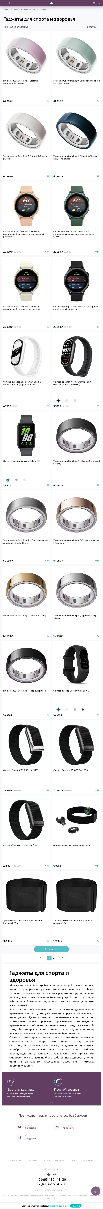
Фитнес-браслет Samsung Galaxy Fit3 (21, 460)
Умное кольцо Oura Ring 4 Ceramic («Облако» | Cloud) (26, 157)
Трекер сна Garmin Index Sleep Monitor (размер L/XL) (23, 921)
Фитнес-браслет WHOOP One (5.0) (20, 845)
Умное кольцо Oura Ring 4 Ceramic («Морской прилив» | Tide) (76, 82)
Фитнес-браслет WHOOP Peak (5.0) (71, 769)
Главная (5, 9)
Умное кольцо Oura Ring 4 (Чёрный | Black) (24, 690)
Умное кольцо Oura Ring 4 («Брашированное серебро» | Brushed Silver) (25, 541)
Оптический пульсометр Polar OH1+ (71, 845)
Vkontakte (67, 1125)
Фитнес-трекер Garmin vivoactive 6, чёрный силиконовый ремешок (75, 307)
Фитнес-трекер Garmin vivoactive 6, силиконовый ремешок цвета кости (21, 307)
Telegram (29, 1135)
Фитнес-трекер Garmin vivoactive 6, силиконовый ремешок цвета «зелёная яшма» (73, 234)
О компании (16, 1159)
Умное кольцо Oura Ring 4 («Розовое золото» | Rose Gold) (76, 541)
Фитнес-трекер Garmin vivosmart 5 (71, 690)
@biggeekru (30, 1127)
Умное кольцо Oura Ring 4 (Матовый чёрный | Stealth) (76, 462)
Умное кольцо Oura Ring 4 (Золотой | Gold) (24, 615)
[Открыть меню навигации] (3, 3)
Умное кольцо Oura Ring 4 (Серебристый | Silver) (74, 616)
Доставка (32, 1159)
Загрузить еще (51, 949)
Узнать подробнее (57, 1205)
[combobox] (18, 27)
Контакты (88, 1159)
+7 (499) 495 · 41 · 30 (51, 1182)
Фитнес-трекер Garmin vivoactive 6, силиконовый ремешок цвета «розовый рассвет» (23, 234)
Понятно (75, 1205)
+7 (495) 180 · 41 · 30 (51, 1177)
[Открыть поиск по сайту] (9, 3)
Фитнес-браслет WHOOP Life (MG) (20, 769)
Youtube (28, 1125)
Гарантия (59, 1159)
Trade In (74, 1159)
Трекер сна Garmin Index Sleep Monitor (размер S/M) (73, 921)
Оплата (46, 1159)
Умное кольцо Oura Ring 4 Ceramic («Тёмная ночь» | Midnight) (75, 157)
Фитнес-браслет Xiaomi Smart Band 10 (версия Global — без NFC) (72, 382)
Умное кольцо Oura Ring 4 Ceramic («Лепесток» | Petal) (20, 82)
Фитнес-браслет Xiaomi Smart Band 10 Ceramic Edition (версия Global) (22, 382)
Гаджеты (14, 9)
